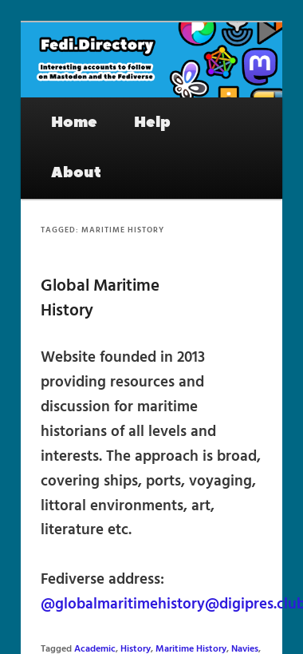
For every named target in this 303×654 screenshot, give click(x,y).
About (76, 172)
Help (152, 122)
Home (74, 122)
